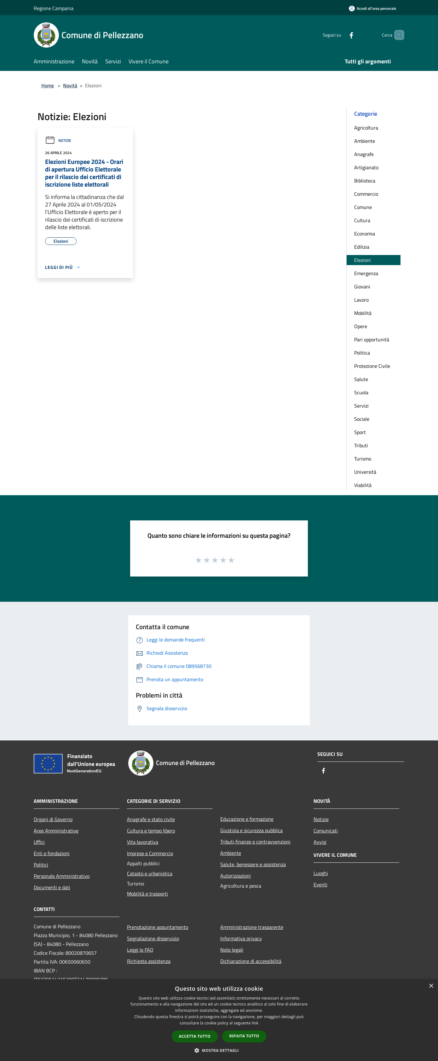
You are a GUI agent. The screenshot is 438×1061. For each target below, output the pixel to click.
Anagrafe (364, 154)
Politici (41, 864)
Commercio (366, 194)
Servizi (361, 405)
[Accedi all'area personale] (372, 8)
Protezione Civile (372, 366)
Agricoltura (366, 127)
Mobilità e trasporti (147, 893)
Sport (360, 432)
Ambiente (364, 141)
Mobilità (363, 313)
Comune (363, 207)
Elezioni (362, 260)
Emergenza (366, 273)
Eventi (320, 884)
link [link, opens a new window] (255, 1023)
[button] (219, 1050)
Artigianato (366, 167)
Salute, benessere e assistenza (253, 864)
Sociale (361, 419)
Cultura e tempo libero (151, 830)
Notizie (58, 140)
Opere (360, 326)
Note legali (231, 950)
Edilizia (361, 247)
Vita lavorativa (142, 842)
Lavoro (361, 300)
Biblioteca (364, 180)
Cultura (362, 220)
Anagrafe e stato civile (151, 819)
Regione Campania (53, 8)
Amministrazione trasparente (251, 927)
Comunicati (326, 830)
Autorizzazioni (235, 875)
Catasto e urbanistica (149, 873)
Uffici (39, 842)
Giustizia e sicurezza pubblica (251, 830)
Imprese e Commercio (150, 853)
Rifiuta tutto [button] (244, 1036)
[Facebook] (340, 35)
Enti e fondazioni (52, 853)
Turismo (362, 458)
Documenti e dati (52, 887)
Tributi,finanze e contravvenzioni (255, 841)
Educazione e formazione (247, 819)
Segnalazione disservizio (153, 938)
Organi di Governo (53, 819)
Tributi (361, 445)
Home (47, 85)
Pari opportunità (371, 339)
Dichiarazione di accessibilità (250, 961)
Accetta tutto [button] (194, 1036)
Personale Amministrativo (61, 876)
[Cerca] (396, 35)
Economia (364, 233)
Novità (70, 85)
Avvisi (320, 842)
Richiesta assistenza (148, 961)
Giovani (362, 286)
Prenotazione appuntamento (157, 927)
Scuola (361, 392)
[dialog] (219, 1020)
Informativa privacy (241, 938)
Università (365, 472)
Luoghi (321, 873)
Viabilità (363, 485)
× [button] (431, 986)
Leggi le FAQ (140, 950)
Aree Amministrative (56, 830)
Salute (361, 379)
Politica (362, 353)
